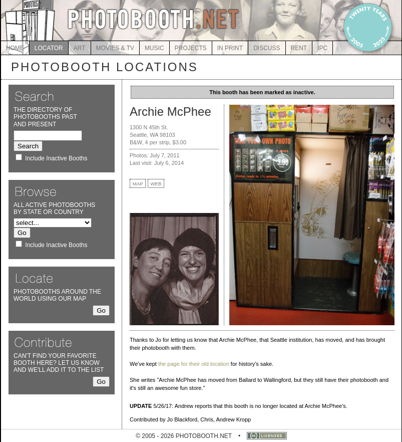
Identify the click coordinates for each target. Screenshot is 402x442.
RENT (299, 48)
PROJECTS (191, 48)
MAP (138, 183)
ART (80, 48)
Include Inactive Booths (56, 158)
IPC (322, 48)
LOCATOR (49, 48)
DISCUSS (266, 48)
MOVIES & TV (115, 48)
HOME (15, 48)
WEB (156, 183)
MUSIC (154, 48)
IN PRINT (230, 48)
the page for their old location (193, 364)
